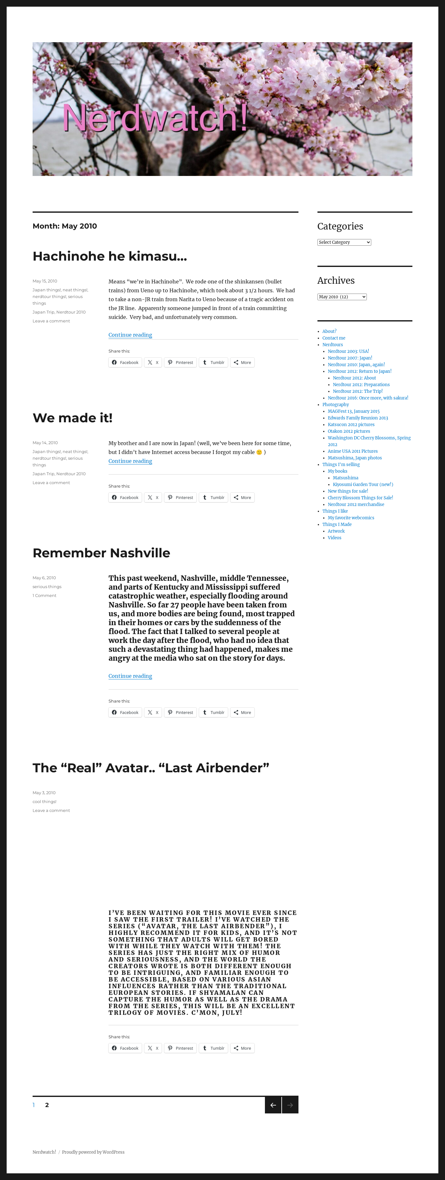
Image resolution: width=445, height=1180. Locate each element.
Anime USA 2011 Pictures (353, 451)
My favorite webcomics (351, 518)
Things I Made (337, 524)
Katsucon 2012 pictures (351, 424)
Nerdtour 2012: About (354, 378)
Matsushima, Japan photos (355, 458)
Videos (335, 538)
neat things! (75, 289)
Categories (340, 226)
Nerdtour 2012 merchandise (356, 504)
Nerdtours (333, 344)
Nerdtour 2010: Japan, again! (356, 364)
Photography (336, 404)
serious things (47, 586)
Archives (336, 280)
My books (338, 471)
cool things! (44, 801)
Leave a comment (51, 320)
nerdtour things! (49, 296)
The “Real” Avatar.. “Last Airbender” (151, 767)
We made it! (73, 417)
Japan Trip (43, 311)
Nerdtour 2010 (71, 311)
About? (329, 331)
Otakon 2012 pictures (349, 431)
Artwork (336, 531)
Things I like (335, 511)
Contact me (334, 338)
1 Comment (44, 595)
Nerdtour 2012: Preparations (361, 384)
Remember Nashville (101, 553)
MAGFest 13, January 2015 (354, 411)
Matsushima (345, 478)
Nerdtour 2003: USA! (348, 351)
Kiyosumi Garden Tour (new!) (363, 484)
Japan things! (47, 289)
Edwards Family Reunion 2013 (358, 418)
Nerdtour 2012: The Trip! (358, 391)
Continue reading (130, 335)
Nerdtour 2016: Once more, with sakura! (368, 398)
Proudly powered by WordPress (93, 1152)
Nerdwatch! (44, 1152)
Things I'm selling (341, 464)
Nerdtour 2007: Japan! (350, 358)
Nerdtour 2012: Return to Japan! (360, 371)
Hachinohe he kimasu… (110, 256)
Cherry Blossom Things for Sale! (360, 498)
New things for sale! (348, 491)
